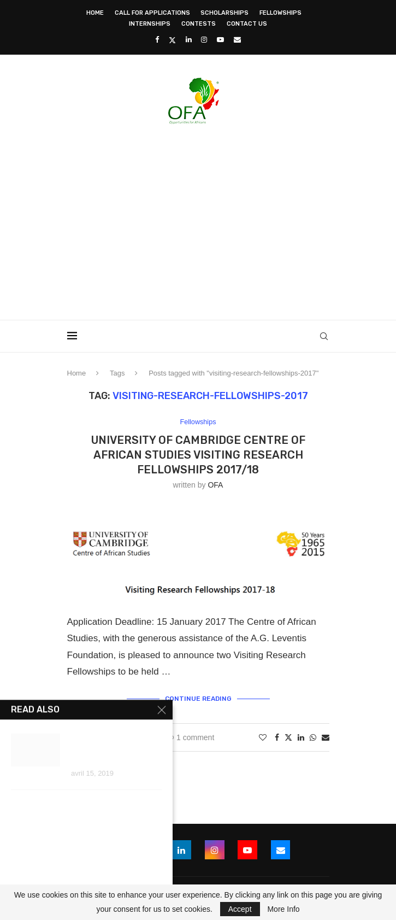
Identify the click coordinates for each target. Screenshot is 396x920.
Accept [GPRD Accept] (240, 909)
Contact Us (247, 23)
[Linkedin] (189, 40)
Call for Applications (152, 12)
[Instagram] (204, 40)
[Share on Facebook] (277, 737)
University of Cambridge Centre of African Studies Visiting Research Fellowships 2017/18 (198, 454)
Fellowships (280, 12)
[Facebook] (157, 40)
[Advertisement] (231, 218)
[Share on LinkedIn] (301, 737)
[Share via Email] (325, 737)
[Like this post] (263, 737)
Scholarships (224, 12)
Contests (198, 23)
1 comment (190, 737)
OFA (215, 484)
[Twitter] (172, 40)
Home (95, 12)
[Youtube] (220, 40)
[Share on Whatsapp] (313, 737)
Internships (149, 23)
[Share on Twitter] (288, 737)
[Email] (237, 40)
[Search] (323, 336)
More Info (283, 909)
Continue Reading (198, 698)
